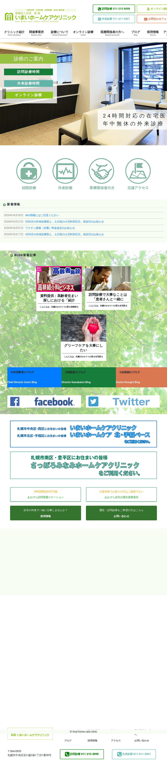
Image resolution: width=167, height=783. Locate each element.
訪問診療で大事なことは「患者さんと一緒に (108, 297)
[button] (4, 93)
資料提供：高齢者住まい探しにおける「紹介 (59, 298)
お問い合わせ (121, 512)
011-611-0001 (114, 19)
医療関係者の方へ (112, 33)
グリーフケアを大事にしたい (83, 348)
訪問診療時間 (28, 72)
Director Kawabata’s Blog (78, 380)
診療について (59, 33)
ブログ (135, 33)
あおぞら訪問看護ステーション (45, 493)
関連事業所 (36, 33)
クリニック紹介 (14, 33)
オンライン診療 (83, 33)
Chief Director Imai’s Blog (22, 380)
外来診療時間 (28, 83)
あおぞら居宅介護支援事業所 (121, 493)
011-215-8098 (114, 9)
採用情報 (153, 33)
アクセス (116, 736)
